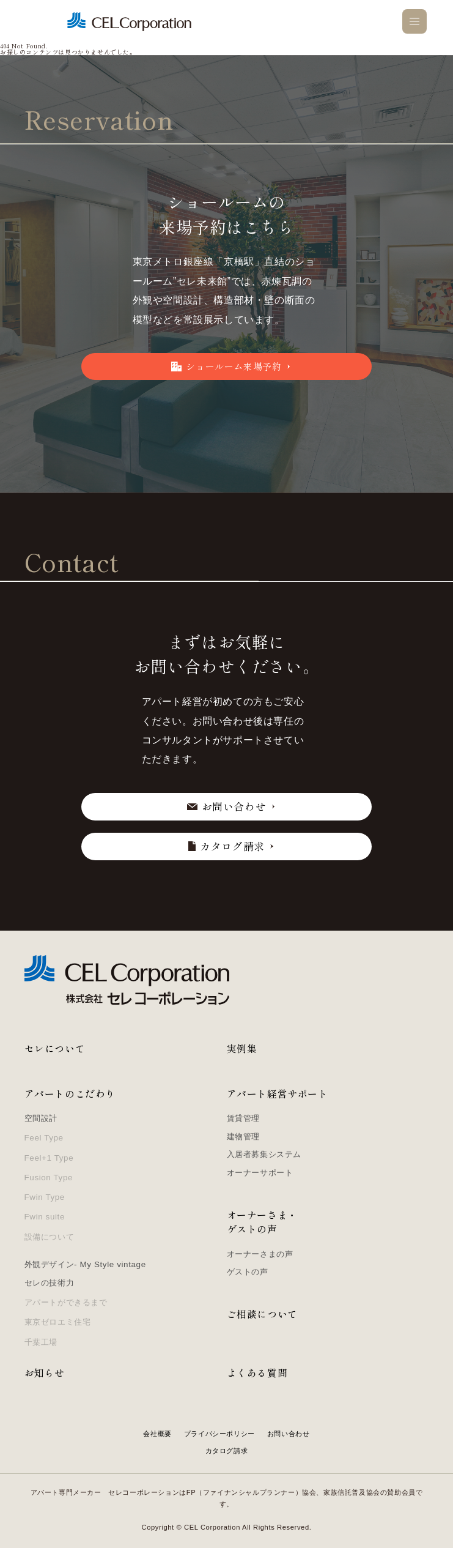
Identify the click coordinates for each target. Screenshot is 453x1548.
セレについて (55, 1048)
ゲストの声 (247, 1271)
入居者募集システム (264, 1154)
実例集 (242, 1048)
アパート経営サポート (277, 1094)
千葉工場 (40, 1342)
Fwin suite (44, 1216)
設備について (49, 1236)
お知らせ (44, 1373)
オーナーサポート (260, 1172)
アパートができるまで (66, 1302)
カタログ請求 (226, 1450)
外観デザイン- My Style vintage (85, 1264)
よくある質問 (257, 1373)
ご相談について (262, 1314)
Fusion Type (48, 1177)
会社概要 (157, 1433)
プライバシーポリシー (219, 1433)
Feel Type (44, 1137)
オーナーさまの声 (260, 1254)
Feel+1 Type (49, 1158)
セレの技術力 (49, 1282)
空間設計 (40, 1118)
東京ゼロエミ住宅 (57, 1322)
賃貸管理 (243, 1118)
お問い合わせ (288, 1433)
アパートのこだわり (70, 1094)
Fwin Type (44, 1197)
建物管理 (243, 1136)
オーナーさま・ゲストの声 (262, 1222)
